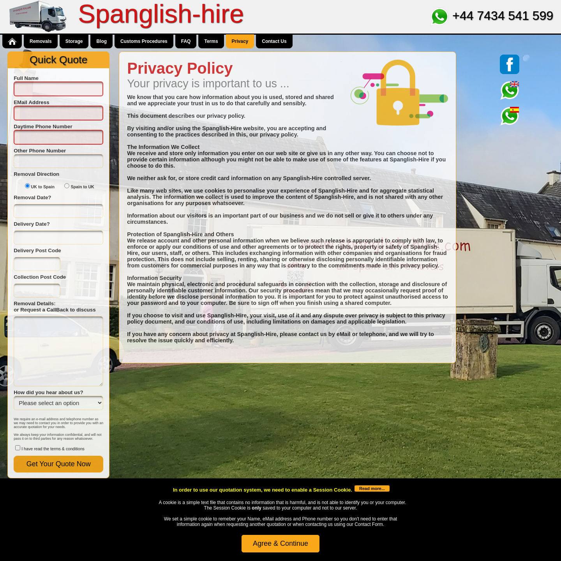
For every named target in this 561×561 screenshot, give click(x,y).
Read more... (372, 488)
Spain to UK (82, 186)
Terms (211, 41)
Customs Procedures (144, 41)
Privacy (240, 41)
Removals (41, 41)
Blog (101, 41)
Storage (74, 41)
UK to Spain (43, 186)
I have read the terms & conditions (53, 448)
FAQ (186, 41)
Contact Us (274, 41)
